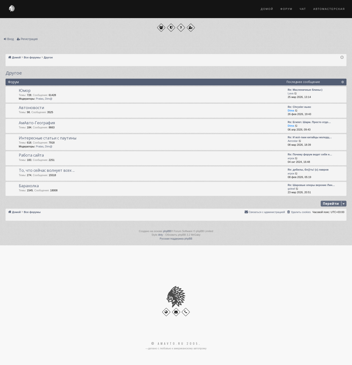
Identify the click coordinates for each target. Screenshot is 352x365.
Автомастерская (329, 8)
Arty (160, 234)
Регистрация (29, 39)
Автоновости (31, 107)
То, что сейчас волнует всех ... (47, 170)
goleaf (291, 188)
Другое (14, 73)
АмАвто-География (37, 122)
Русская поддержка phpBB (176, 238)
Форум (286, 8)
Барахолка (29, 185)
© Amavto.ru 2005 (175, 343)
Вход (10, 39)
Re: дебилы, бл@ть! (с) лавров (308, 169)
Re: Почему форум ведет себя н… (310, 154)
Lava (290, 93)
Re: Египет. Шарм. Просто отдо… (309, 122)
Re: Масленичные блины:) (305, 89)
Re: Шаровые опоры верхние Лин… (311, 185)
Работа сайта (31, 155)
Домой (267, 8)
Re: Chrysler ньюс (299, 106)
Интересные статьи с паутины (47, 138)
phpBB (167, 231)
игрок (291, 158)
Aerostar (293, 140)
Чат (303, 8)
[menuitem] (299, 212)
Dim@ (48, 98)
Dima (291, 110)
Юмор (25, 90)
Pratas (40, 98)
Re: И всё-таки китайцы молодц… (310, 137)
